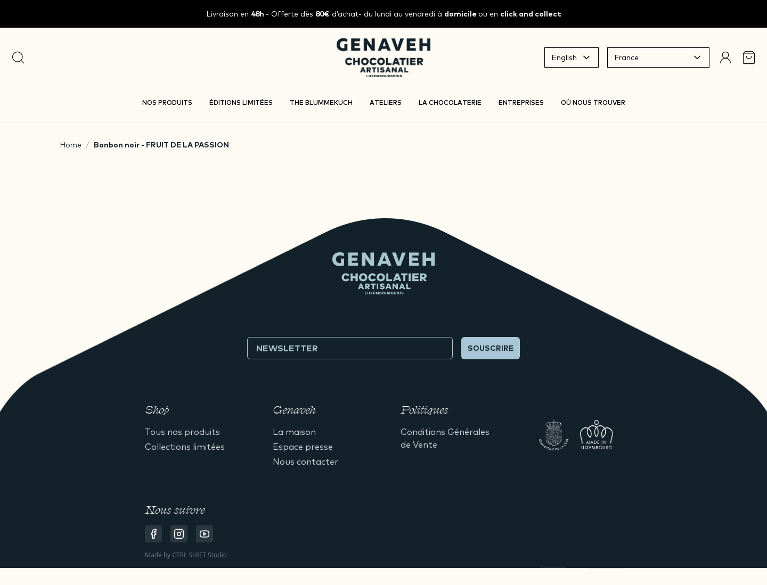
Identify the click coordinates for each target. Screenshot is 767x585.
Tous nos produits (182, 431)
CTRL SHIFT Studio (199, 554)
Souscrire (490, 348)
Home (70, 145)
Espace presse (303, 446)
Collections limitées (185, 446)
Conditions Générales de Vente (445, 438)
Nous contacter (305, 461)
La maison (294, 431)
